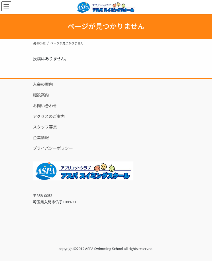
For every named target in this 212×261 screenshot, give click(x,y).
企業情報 (41, 137)
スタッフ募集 (45, 127)
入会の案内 (43, 84)
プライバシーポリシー (53, 148)
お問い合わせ (45, 105)
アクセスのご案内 (49, 116)
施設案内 (41, 95)
